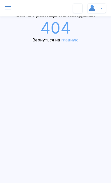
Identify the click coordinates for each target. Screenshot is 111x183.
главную (70, 39)
